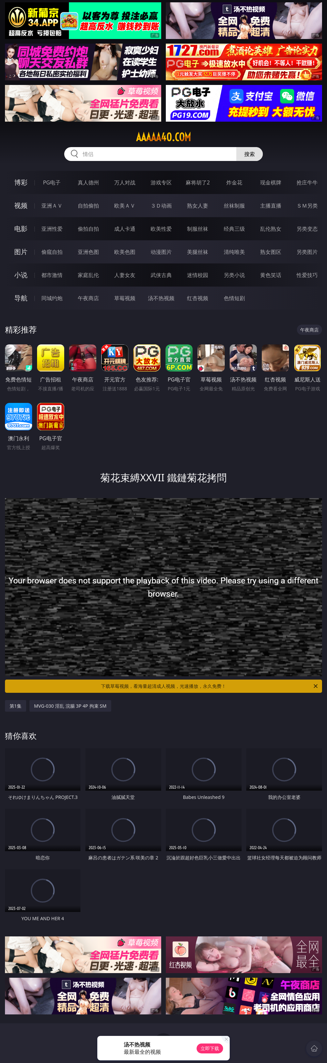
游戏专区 (161, 182)
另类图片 (307, 252)
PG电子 (52, 182)
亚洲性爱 (52, 228)
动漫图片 (161, 252)
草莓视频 (124, 298)
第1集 (16, 706)
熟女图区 (270, 252)
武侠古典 (161, 275)
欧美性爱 (161, 228)
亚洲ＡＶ (52, 205)
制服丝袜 (197, 228)
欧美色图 (124, 252)
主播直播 (270, 205)
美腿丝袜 (197, 252)
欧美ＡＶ (124, 205)
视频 (20, 205)
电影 (20, 228)
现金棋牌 (270, 182)
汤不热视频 (161, 298)
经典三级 (234, 228)
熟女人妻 (197, 205)
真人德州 (88, 182)
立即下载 (210, 1048)
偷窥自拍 (52, 252)
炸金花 (234, 182)
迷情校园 (197, 275)
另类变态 (307, 228)
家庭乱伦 (88, 275)
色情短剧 (234, 298)
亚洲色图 (88, 252)
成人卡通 (124, 228)
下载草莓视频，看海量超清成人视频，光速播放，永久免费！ (210, 686)
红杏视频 (197, 298)
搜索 (249, 154)
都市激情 (52, 275)
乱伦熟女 (270, 228)
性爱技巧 (307, 275)
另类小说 (234, 275)
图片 (20, 251)
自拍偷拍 (88, 205)
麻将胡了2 (198, 182)
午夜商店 (88, 298)
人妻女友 (124, 275)
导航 (20, 298)
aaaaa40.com (163, 137)
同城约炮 (52, 298)
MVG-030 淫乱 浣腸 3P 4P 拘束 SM (70, 706)
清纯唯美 (234, 252)
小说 (20, 274)
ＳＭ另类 (307, 205)
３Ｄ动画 (161, 205)
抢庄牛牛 (307, 182)
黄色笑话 (270, 275)
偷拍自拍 (88, 228)
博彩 (20, 182)
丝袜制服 (234, 205)
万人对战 (124, 182)
